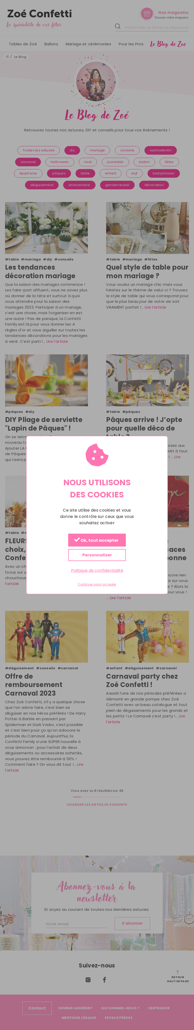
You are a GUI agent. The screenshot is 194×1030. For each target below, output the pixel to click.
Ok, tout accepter (96, 540)
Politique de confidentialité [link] (97, 570)
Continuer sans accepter (97, 584)
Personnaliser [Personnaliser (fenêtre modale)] (97, 555)
